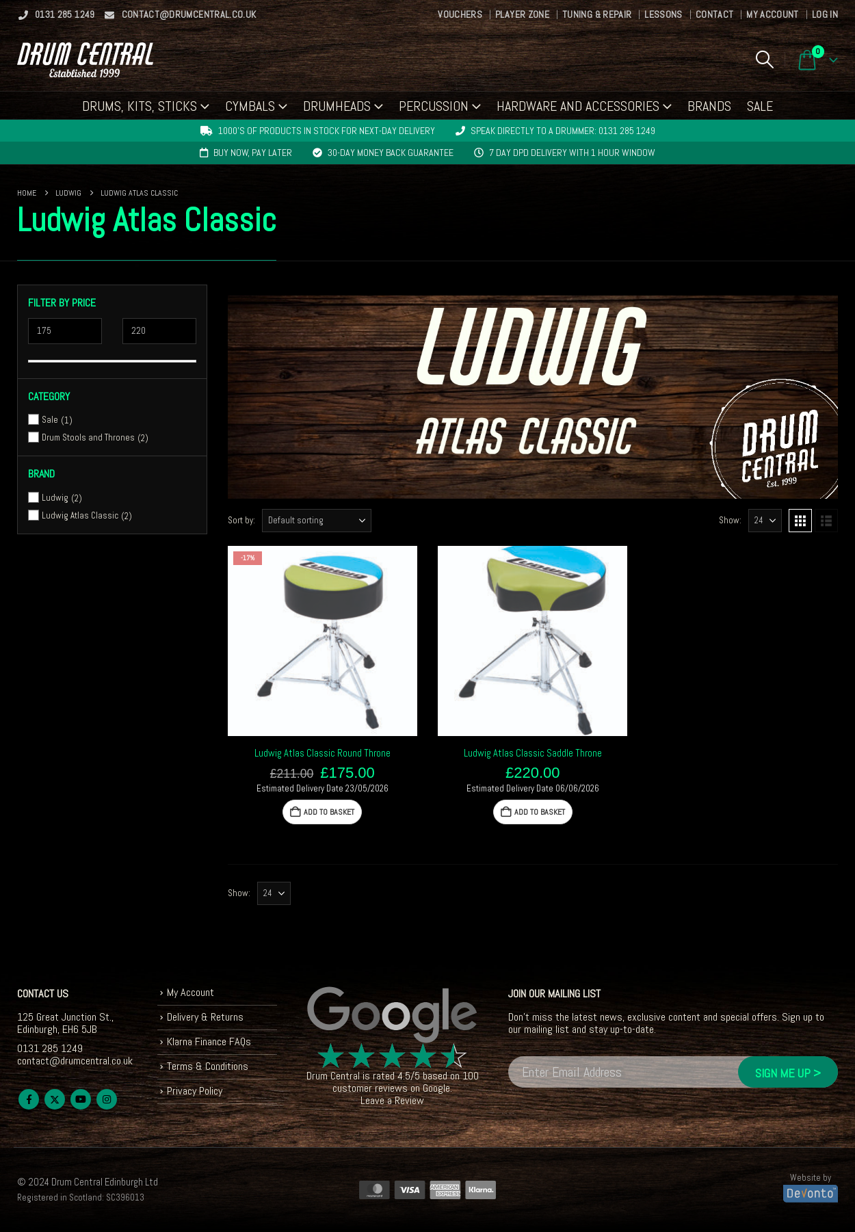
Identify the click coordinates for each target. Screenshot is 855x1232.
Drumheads (337, 106)
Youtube (80, 1099)
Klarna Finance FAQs (209, 1041)
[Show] (765, 520)
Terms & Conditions (207, 1066)
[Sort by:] (316, 520)
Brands (709, 106)
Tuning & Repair (596, 14)
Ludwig (55, 497)
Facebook (28, 1099)
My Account (772, 14)
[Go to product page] (322, 640)
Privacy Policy (194, 1091)
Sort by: (241, 520)
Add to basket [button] (329, 812)
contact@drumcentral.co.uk (180, 14)
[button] (764, 59)
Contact (714, 14)
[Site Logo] (85, 59)
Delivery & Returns (205, 1017)
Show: (730, 520)
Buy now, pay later (252, 152)
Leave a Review (392, 1100)
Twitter (54, 1099)
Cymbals (250, 106)
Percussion (434, 106)
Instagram (106, 1099)
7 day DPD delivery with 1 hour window (572, 152)
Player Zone (522, 14)
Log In (825, 14)
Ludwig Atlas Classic (80, 515)
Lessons (663, 14)
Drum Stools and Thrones (88, 437)
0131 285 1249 (56, 14)
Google (436, 1088)
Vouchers (460, 14)
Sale (760, 106)
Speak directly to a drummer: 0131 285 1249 (563, 130)
